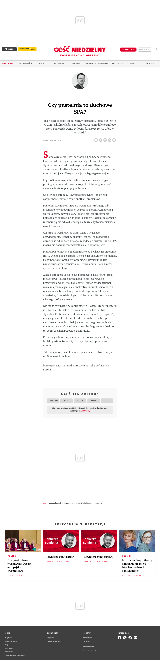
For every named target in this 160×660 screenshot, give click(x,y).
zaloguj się (145, 49)
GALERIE (76, 63)
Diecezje (134, 63)
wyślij (114, 139)
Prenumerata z (24, 49)
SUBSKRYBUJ (128, 49)
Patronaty (117, 63)
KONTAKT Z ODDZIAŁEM (97, 63)
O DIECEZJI (151, 63)
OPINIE (42, 63)
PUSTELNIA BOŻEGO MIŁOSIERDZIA (90, 503)
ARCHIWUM (59, 63)
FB (101, 139)
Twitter (105, 139)
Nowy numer (8, 63)
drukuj (110, 139)
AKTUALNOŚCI (25, 63)
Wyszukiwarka (155, 49)
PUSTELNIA (74, 503)
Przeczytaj (49, 365)
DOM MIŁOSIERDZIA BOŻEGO (59, 503)
